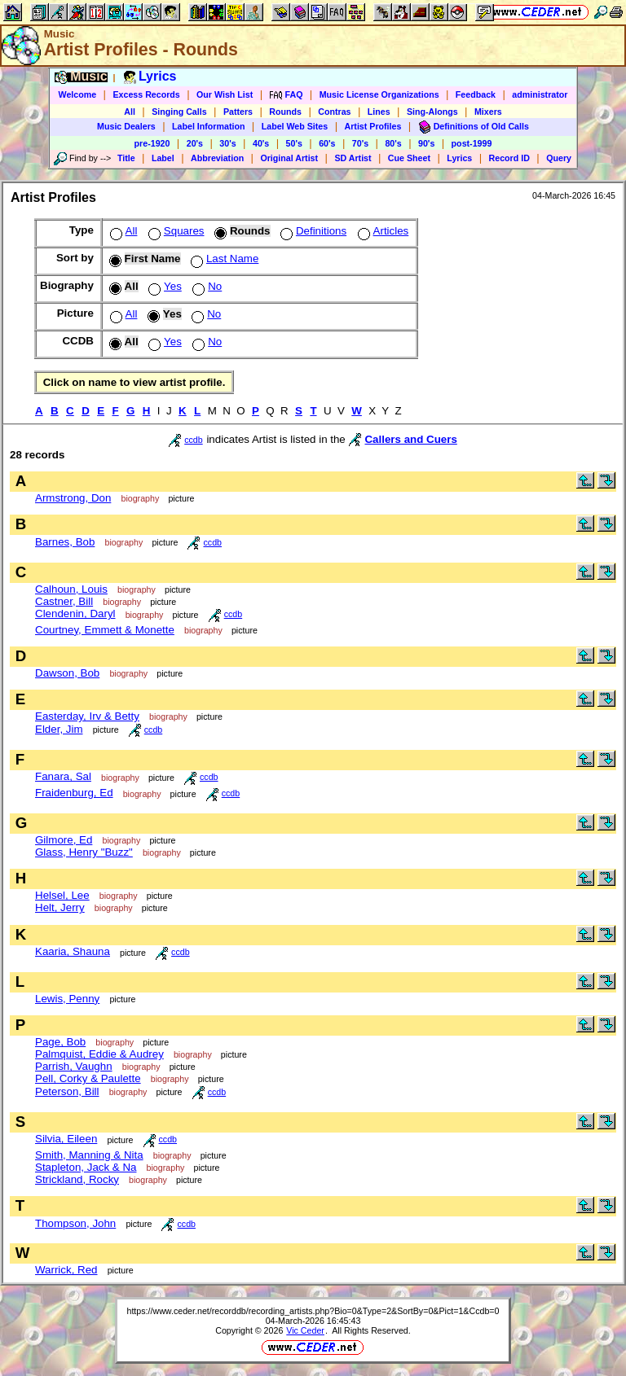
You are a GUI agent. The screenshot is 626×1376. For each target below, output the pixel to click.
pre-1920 (152, 143)
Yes (163, 286)
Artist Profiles (373, 126)
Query (558, 158)
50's (294, 143)
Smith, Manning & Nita (89, 1155)
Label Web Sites (295, 126)
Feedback (476, 94)
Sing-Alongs (432, 111)
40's (261, 143)
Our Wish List (224, 94)
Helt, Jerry (60, 907)
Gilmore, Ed (63, 840)
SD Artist (352, 158)
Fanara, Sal (63, 776)
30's (227, 143)
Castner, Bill (64, 601)
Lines (379, 111)
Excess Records (145, 94)
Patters (238, 111)
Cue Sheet (409, 158)
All (129, 111)
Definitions (311, 231)
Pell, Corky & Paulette (88, 1078)
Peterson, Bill (67, 1091)
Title (126, 158)
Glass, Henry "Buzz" (84, 852)
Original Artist (289, 158)
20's (195, 143)
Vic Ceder (305, 1330)
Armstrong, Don (73, 498)
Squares (175, 231)
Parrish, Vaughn (73, 1066)
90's (426, 143)
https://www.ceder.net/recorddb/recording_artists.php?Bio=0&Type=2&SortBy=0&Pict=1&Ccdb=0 (312, 1311)
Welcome (78, 94)
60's (327, 143)
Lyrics (459, 158)
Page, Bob (60, 1042)
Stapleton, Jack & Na (85, 1167)
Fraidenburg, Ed (74, 793)
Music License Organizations (379, 94)
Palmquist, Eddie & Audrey (99, 1054)
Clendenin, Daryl (75, 613)
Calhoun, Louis (71, 589)
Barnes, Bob (65, 542)
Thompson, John (75, 1223)
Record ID (509, 158)
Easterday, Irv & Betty (87, 716)
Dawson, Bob (67, 673)
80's (393, 143)
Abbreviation (217, 158)
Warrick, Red (66, 1270)
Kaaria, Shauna (72, 951)
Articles (382, 231)
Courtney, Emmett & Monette (104, 630)
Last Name (222, 258)
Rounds (285, 111)
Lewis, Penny (67, 999)
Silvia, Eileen (66, 1139)
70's (360, 143)
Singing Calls (179, 111)
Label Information (208, 126)
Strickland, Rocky (77, 1179)
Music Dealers (126, 126)
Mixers (488, 111)
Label (163, 158)
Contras (334, 111)
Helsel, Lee (62, 895)
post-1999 (472, 143)
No (205, 286)
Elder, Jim (59, 729)
